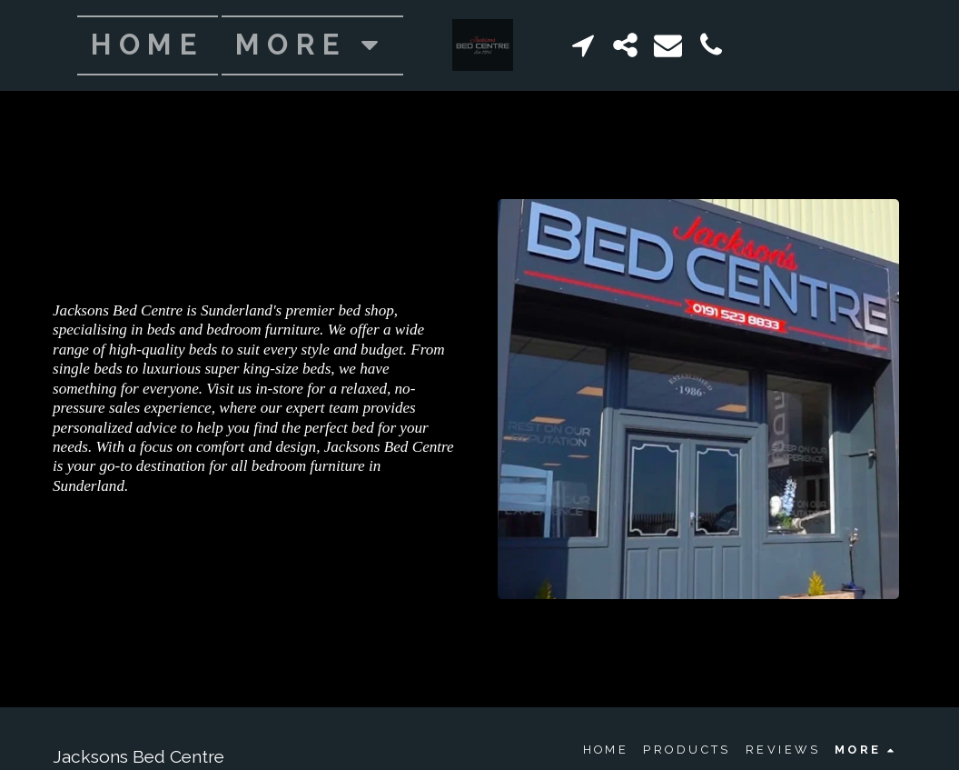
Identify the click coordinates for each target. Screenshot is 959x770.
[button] (582, 45)
